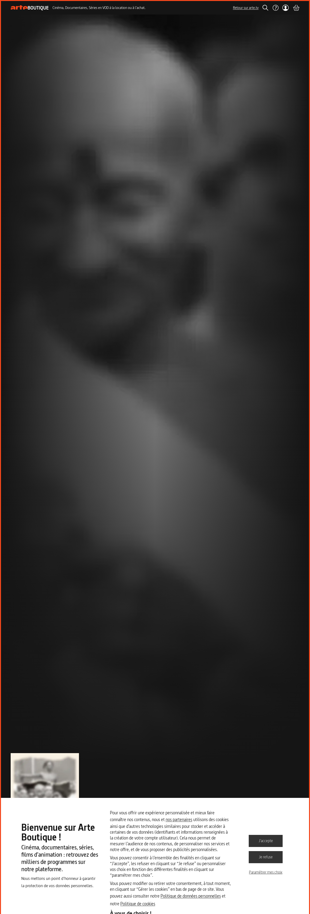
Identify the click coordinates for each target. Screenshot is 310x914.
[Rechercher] (265, 8)
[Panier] (296, 8)
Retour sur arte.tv (246, 7)
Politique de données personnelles (191, 896)
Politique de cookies (137, 904)
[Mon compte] (285, 8)
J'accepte (266, 840)
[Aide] (275, 8)
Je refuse (266, 857)
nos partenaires (179, 820)
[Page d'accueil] (30, 8)
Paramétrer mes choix (265, 872)
